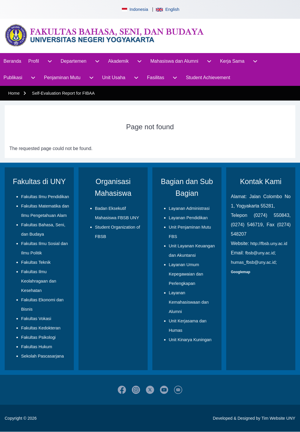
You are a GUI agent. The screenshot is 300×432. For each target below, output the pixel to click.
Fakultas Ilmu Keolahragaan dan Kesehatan (38, 281)
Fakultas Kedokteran (40, 328)
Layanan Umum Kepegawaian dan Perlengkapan (186, 274)
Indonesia (134, 9)
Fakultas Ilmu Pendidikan (45, 196)
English (167, 9)
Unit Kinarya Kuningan (190, 339)
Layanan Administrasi (189, 208)
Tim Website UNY (278, 418)
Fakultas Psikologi (38, 337)
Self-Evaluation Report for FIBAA (63, 93)
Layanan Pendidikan (188, 217)
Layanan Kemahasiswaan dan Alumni (189, 302)
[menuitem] (12, 61)
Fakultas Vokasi (36, 318)
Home (14, 93)
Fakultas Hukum (36, 346)
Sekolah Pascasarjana (42, 356)
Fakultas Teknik (36, 262)
